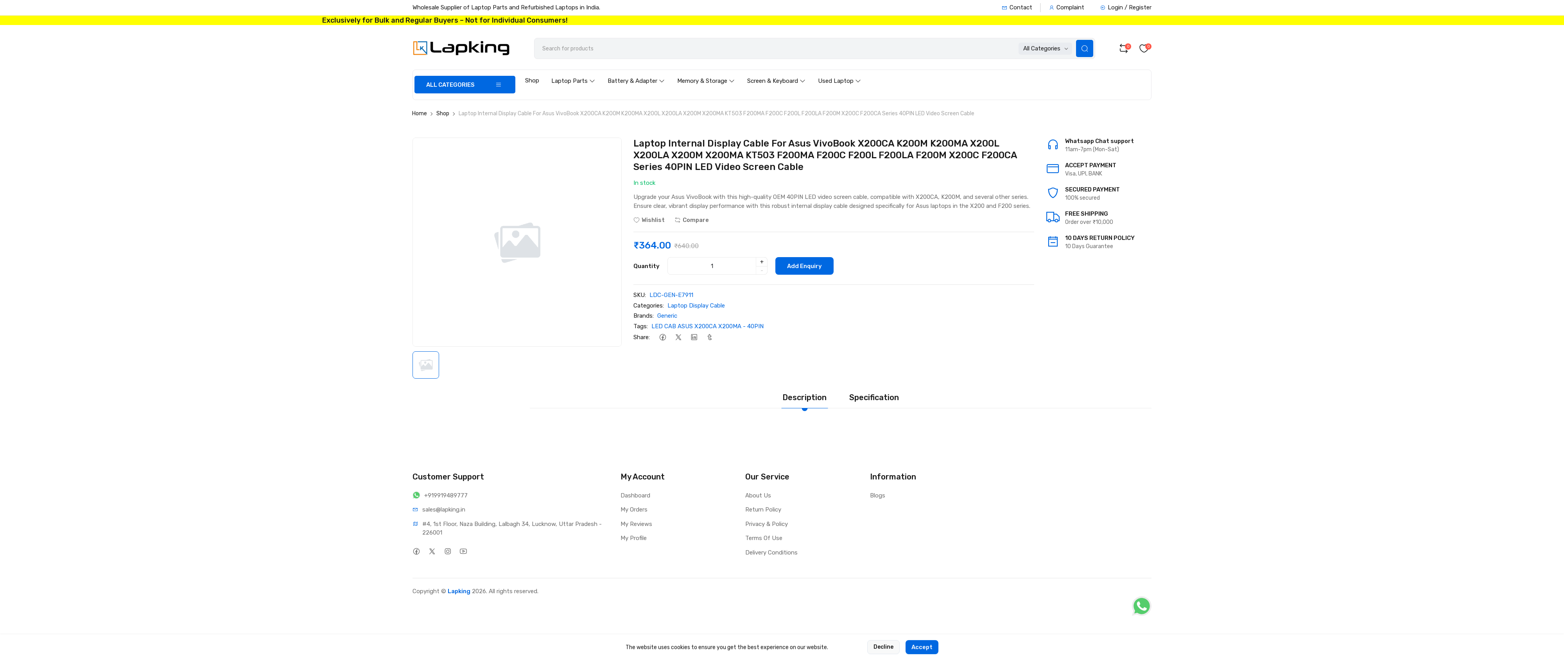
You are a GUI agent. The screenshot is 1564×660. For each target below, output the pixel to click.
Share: (641, 337)
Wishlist (649, 220)
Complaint (1066, 7)
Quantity (646, 266)
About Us (758, 495)
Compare (691, 220)
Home (419, 113)
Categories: (648, 305)
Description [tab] (804, 397)
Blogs (877, 495)
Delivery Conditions (771, 552)
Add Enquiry (804, 266)
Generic (667, 315)
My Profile (634, 538)
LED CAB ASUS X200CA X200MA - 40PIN (707, 326)
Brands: (643, 315)
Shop (532, 80)
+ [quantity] (762, 261)
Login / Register (1125, 7)
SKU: (639, 295)
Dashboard (635, 495)
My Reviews (636, 524)
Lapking (459, 591)
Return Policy (763, 509)
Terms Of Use (763, 538)
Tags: (640, 326)
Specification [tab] (874, 397)
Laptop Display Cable (696, 305)
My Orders (634, 509)
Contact (1017, 7)
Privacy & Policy (766, 524)
